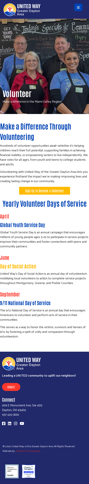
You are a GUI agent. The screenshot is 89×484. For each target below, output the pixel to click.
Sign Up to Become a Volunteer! (44, 190)
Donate (11, 387)
